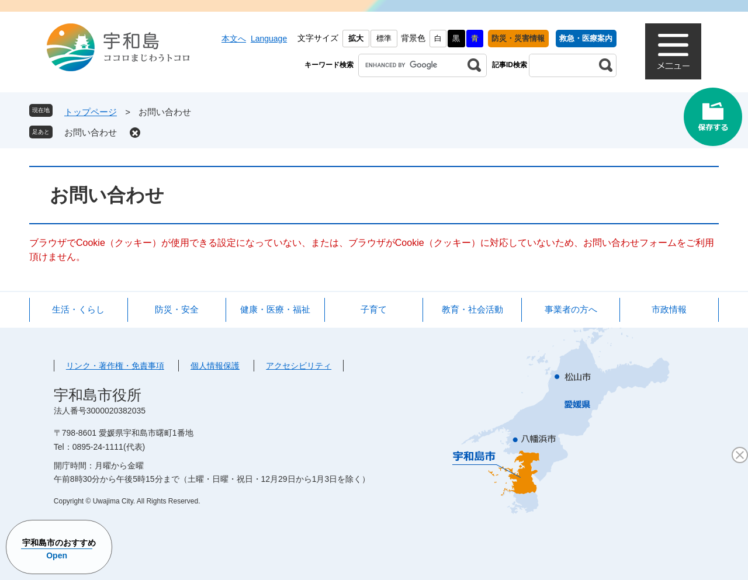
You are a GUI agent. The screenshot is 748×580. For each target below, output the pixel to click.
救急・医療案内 (585, 38)
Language (269, 38)
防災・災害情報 (518, 38)
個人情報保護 (215, 365)
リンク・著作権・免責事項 (115, 365)
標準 (384, 38)
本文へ (233, 38)
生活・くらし (78, 309)
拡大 (355, 38)
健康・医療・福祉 (275, 309)
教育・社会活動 (472, 309)
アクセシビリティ (298, 365)
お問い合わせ (90, 132)
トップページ (90, 112)
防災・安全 (177, 309)
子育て (374, 309)
